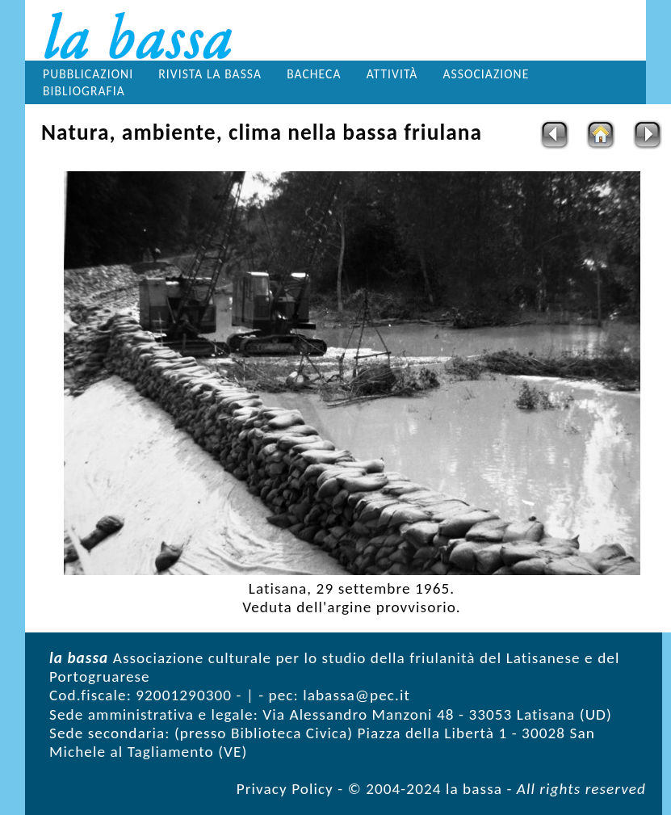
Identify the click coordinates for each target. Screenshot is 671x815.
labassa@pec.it (356, 695)
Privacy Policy (285, 788)
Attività (392, 74)
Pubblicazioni (88, 74)
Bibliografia (84, 91)
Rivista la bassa (210, 74)
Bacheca (314, 74)
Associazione (486, 74)
